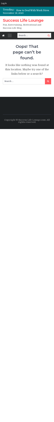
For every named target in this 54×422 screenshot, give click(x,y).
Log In (4, 3)
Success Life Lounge (23, 20)
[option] (33, 10)
